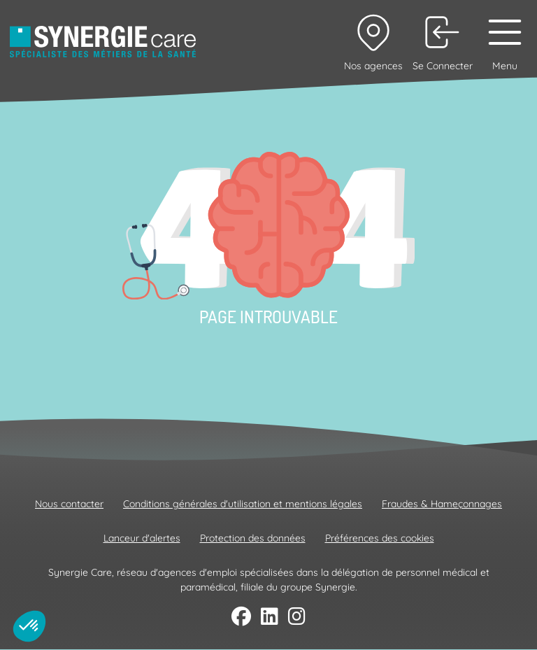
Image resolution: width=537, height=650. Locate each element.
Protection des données (253, 538)
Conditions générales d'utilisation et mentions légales (242, 503)
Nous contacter (69, 503)
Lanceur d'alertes (141, 538)
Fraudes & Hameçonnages (442, 503)
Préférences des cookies (379, 538)
